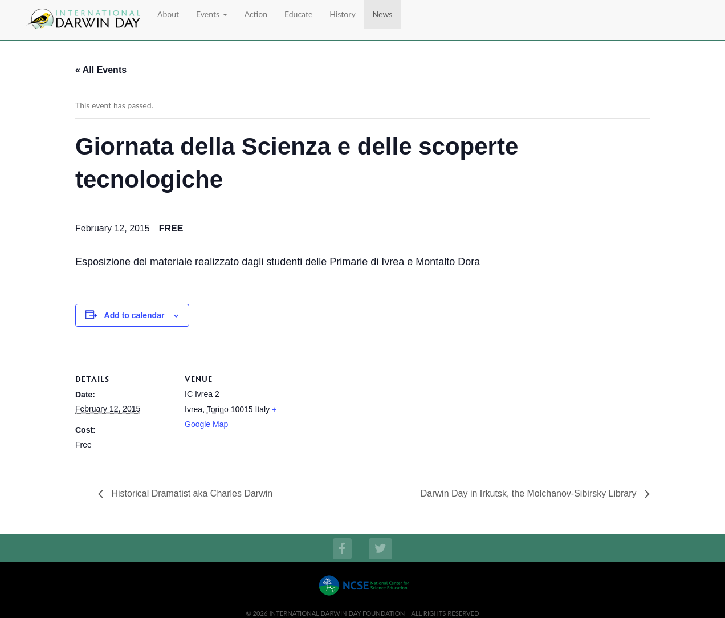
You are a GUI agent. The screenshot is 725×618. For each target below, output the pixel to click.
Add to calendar (134, 315)
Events (211, 14)
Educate (298, 14)
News (383, 14)
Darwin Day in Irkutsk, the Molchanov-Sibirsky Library (530, 493)
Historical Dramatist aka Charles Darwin (190, 493)
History (342, 14)
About (168, 14)
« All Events (101, 70)
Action (256, 14)
